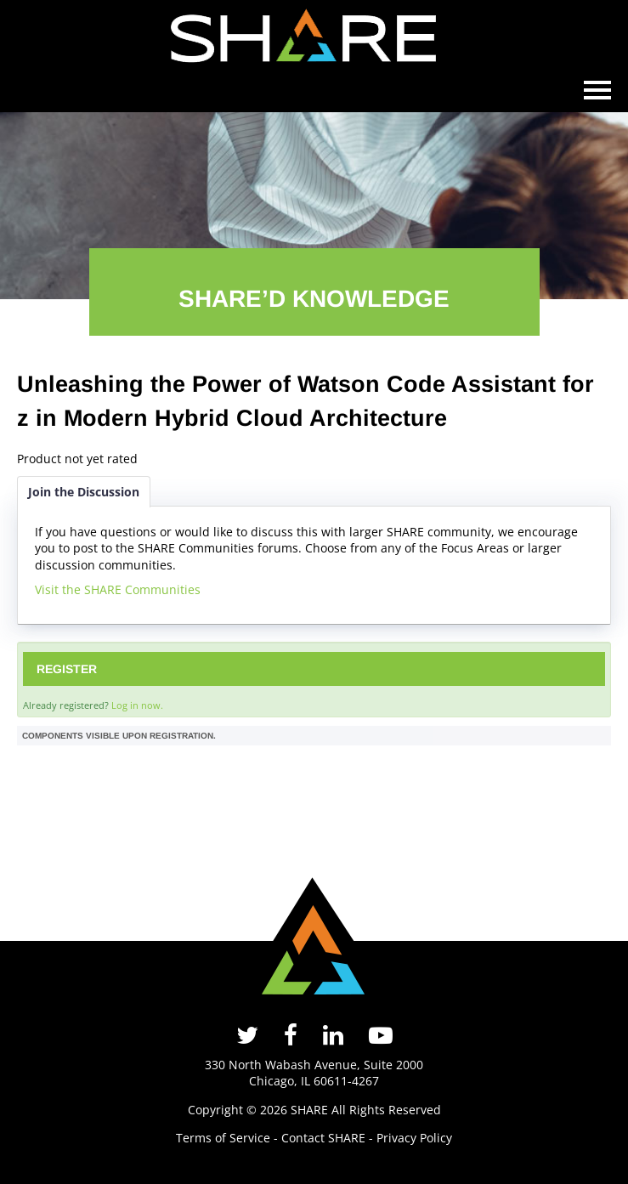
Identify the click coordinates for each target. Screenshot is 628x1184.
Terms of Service (223, 1138)
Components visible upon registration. (119, 735)
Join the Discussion (83, 492)
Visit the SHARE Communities (118, 589)
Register (67, 669)
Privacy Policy (414, 1138)
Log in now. (137, 705)
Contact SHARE (323, 1138)
